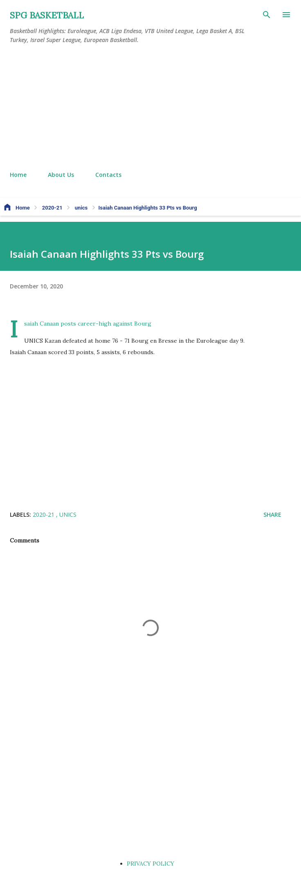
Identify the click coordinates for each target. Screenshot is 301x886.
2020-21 (44, 514)
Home (18, 175)
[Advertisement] (150, 108)
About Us (61, 175)
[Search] (267, 15)
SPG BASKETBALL (47, 15)
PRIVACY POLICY (150, 863)
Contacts (108, 175)
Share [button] (272, 514)
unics (67, 514)
